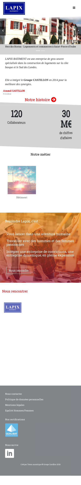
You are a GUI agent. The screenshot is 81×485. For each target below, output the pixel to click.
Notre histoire (40, 99)
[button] (3, 31)
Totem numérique (34, 468)
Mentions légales (14, 409)
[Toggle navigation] (74, 8)
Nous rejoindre (19, 270)
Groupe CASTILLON (36, 79)
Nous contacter (13, 398)
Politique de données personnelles (24, 403)
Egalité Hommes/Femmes (19, 414)
